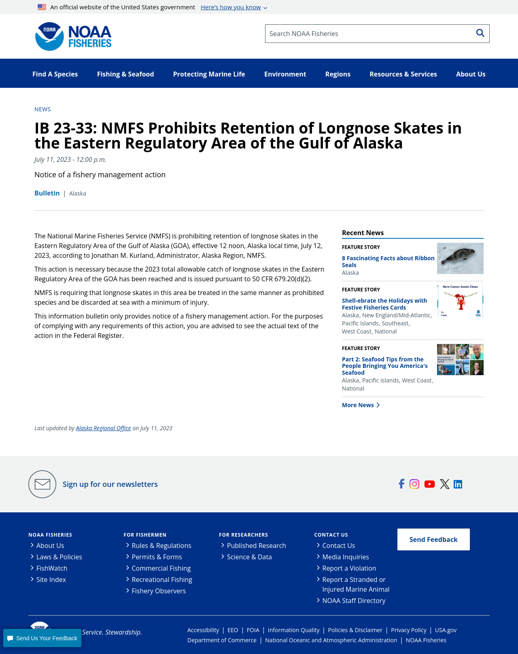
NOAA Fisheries (50, 534)
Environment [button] (285, 74)
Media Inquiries (346, 556)
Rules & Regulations (161, 545)
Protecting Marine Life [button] (209, 74)
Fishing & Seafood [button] (125, 74)
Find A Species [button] (55, 74)
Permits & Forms (157, 556)
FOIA (253, 630)
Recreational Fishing (162, 579)
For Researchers (243, 534)
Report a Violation (349, 568)
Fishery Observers (159, 590)
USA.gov (445, 630)
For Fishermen (145, 534)
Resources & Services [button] (403, 74)
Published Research (256, 545)
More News (358, 405)
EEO (232, 630)
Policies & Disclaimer (355, 630)
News (42, 109)
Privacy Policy (408, 630)
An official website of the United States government (149, 7)
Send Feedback (434, 539)
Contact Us (331, 534)
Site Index (51, 579)
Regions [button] (337, 74)
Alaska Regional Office (103, 428)
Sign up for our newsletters (110, 484)
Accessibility (203, 630)
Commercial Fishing (161, 568)
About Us (50, 545)
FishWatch (52, 568)
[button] (42, 638)
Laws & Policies (59, 556)
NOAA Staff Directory (354, 600)
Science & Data (249, 556)
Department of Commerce (222, 640)
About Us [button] (471, 74)
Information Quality (294, 630)
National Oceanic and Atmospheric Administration (331, 640)
